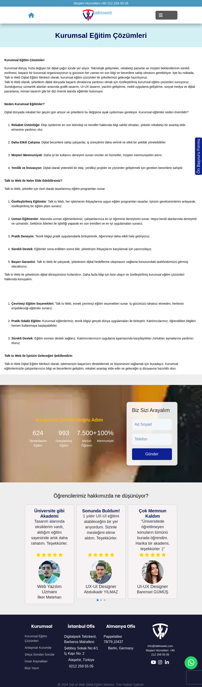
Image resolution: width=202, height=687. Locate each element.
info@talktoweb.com (160, 646)
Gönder (151, 454)
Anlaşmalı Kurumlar (38, 647)
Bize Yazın (32, 668)
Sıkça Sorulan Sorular (40, 654)
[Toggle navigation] (166, 15)
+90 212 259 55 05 (115, 3)
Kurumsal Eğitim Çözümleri (36, 638)
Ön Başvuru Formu (198, 156)
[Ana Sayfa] (31, 15)
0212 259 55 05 (81, 666)
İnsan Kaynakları (36, 661)
